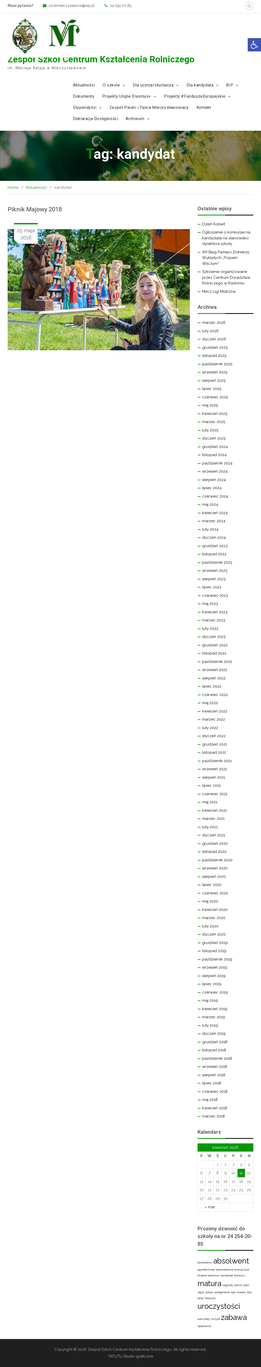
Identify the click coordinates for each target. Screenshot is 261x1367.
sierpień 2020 (214, 876)
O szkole (111, 85)
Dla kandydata (200, 85)
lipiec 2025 (211, 388)
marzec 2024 (213, 521)
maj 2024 (210, 504)
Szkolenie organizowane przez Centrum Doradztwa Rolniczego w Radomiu (226, 277)
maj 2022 (210, 703)
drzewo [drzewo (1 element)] (202, 1275)
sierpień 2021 (213, 777)
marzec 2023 (213, 620)
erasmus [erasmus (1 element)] (213, 1275)
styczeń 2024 (214, 537)
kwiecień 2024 (215, 513)
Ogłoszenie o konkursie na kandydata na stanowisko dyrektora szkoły (226, 238)
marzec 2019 (213, 1017)
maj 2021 (209, 802)
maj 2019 (210, 1000)
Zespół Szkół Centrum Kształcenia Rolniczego (101, 59)
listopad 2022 (214, 653)
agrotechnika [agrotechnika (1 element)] (206, 1269)
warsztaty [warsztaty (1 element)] (204, 1318)
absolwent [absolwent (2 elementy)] (231, 1260)
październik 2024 (217, 463)
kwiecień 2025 (214, 413)
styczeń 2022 (214, 736)
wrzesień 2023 (214, 570)
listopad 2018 (214, 1050)
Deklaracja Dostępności (95, 118)
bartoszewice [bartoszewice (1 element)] (224, 1269)
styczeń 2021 (213, 835)
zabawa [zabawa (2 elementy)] (234, 1317)
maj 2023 (210, 603)
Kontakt (204, 107)
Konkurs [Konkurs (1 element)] (239, 1275)
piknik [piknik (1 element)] (238, 1285)
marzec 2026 (214, 322)
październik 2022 (217, 661)
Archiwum (135, 118)
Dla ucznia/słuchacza (153, 85)
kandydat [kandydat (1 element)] (226, 1275)
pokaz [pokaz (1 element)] (209, 1292)
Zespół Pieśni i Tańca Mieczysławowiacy (149, 107)
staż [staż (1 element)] (249, 1292)
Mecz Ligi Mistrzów (219, 291)
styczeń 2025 (214, 438)
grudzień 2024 (215, 446)
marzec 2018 (213, 1116)
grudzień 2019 (215, 942)
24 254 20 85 (120, 6)
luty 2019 (210, 1025)
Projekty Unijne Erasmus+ (126, 96)
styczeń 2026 (214, 339)
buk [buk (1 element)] (246, 1269)
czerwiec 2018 (215, 1091)
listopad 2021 (214, 752)
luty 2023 (210, 628)
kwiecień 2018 (214, 1108)
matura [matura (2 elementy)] (209, 1283)
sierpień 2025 (214, 380)
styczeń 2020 (214, 934)
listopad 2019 (214, 951)
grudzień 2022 (215, 645)
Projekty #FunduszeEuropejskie (194, 96)
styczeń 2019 (214, 1033)
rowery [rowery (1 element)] (241, 1292)
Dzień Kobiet (213, 224)
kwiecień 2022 (214, 711)
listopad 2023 (214, 554)
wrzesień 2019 (214, 967)
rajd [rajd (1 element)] (233, 1292)
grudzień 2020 (215, 843)
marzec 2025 (213, 421)
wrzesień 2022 (214, 669)
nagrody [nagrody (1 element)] (227, 1285)
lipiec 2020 (211, 884)
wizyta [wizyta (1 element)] (215, 1318)
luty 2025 (210, 430)
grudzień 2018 (214, 1042)
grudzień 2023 (215, 546)
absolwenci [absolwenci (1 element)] (205, 1262)
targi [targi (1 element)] (201, 1298)
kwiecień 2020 (215, 909)
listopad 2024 (214, 455)
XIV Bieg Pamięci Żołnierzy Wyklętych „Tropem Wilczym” (225, 258)
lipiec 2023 (211, 587)
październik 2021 (217, 761)
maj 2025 (210, 405)
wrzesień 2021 (214, 769)
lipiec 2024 (211, 488)
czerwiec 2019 (215, 992)
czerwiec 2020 (215, 893)
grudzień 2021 (214, 744)
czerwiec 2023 (215, 595)
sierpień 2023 (214, 579)
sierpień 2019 (214, 975)
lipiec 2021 (211, 785)
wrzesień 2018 (214, 1066)
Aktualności (84, 85)
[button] (254, 44)
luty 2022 (210, 727)
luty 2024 (210, 529)
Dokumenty (83, 96)
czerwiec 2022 (215, 694)
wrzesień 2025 (214, 372)
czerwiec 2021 (214, 794)
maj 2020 (210, 901)
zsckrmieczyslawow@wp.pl (71, 6)
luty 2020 (210, 926)
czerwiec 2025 (215, 397)
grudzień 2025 (215, 347)
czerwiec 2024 (215, 496)
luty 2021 (210, 827)
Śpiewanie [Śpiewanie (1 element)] (204, 1326)
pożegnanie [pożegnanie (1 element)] (222, 1292)
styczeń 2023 (214, 636)
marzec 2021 (213, 818)
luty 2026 (210, 331)
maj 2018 (210, 1099)
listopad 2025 (214, 355)
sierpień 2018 (213, 1075)
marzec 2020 (213, 917)
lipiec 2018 (211, 1083)
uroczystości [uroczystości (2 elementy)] (219, 1306)
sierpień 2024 (214, 479)
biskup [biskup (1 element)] (238, 1269)
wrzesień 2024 (215, 471)
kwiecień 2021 (214, 810)
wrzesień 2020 (215, 868)
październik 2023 (217, 562)
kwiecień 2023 (214, 612)
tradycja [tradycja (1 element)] (210, 1298)
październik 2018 (217, 1058)
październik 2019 (217, 959)
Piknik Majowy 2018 (35, 209)
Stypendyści (85, 107)
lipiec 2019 (211, 984)
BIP (229, 85)
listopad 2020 (214, 851)
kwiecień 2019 (214, 1009)
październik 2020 (217, 860)
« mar (210, 1207)
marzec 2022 (213, 719)
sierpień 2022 (214, 678)
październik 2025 (217, 364)
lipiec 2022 (211, 686)
